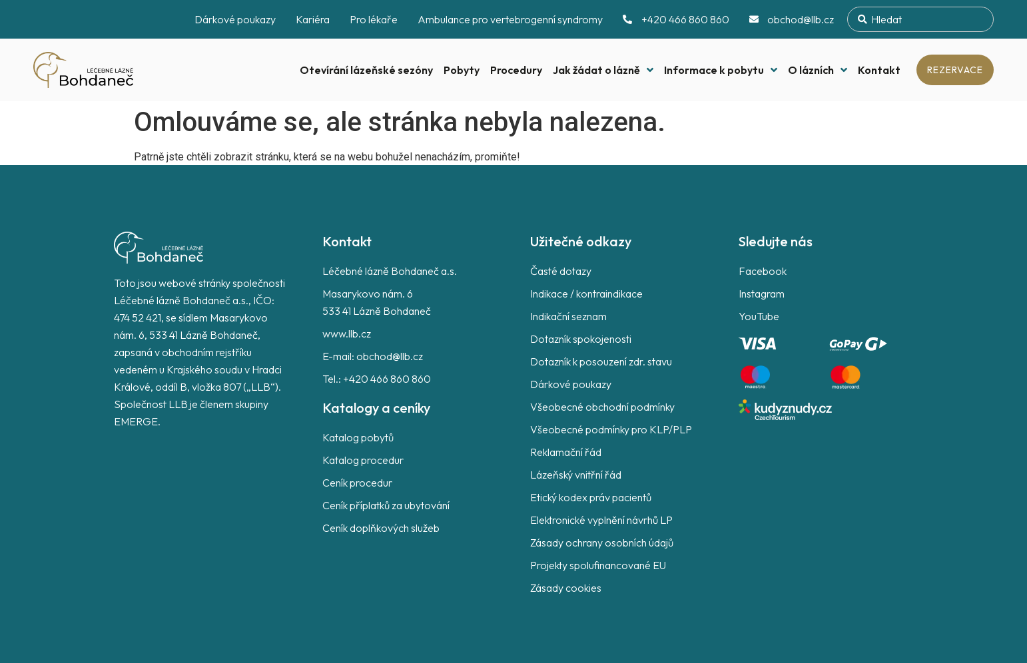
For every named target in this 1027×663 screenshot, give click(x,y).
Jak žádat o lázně (603, 70)
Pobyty (462, 70)
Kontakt (879, 70)
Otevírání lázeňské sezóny (366, 70)
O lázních (817, 70)
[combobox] (920, 19)
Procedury (516, 70)
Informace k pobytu (720, 70)
